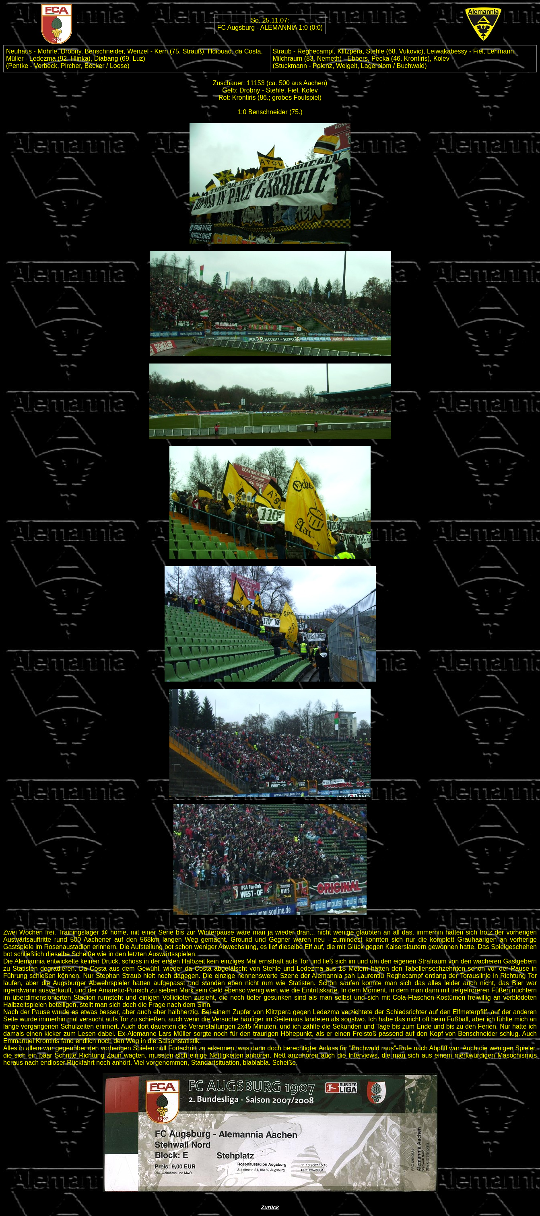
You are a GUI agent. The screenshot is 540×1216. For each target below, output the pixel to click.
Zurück (270, 1207)
